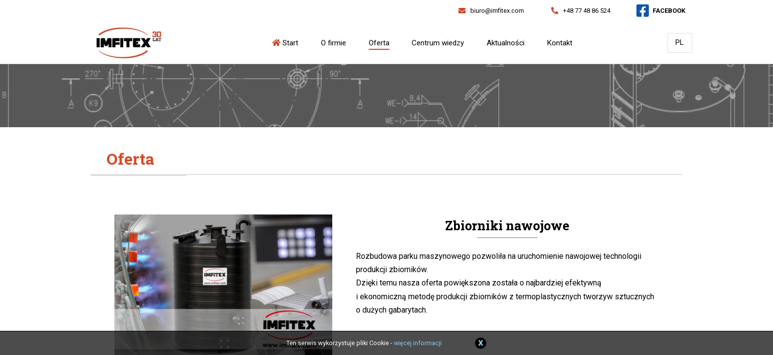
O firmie (334, 42)
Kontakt (560, 42)
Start (286, 42)
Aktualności (506, 42)
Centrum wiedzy (438, 42)
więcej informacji (418, 343)
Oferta (379, 42)
